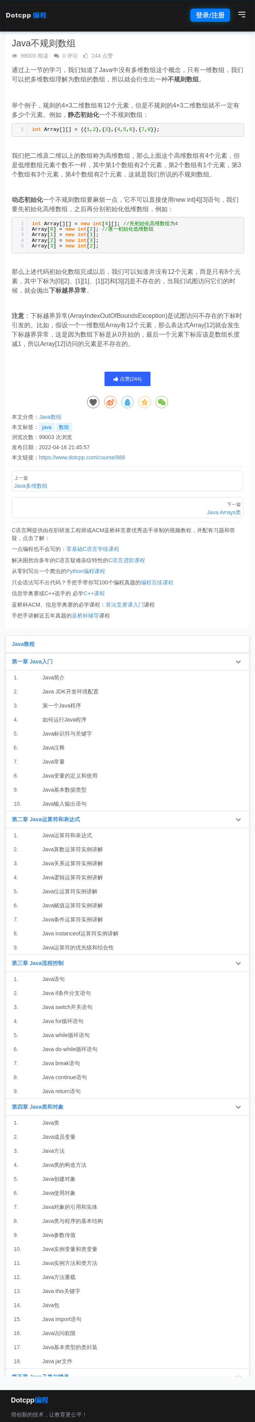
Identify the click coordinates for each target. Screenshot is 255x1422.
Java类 (51, 1123)
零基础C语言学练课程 (92, 549)
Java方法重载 (59, 1277)
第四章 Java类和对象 (38, 1107)
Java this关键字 (61, 1291)
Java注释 (53, 748)
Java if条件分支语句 (66, 993)
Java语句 (53, 979)
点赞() (127, 379)
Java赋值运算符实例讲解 (72, 905)
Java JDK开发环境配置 (70, 691)
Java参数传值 (59, 1235)
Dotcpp (26, 15)
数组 (64, 427)
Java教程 (23, 644)
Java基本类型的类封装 (70, 1347)
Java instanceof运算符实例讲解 (80, 933)
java (46, 427)
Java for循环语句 (63, 1021)
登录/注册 (210, 15)
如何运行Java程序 (64, 719)
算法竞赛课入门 (125, 605)
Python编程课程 (85, 571)
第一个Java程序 (61, 705)
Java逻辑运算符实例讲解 (72, 877)
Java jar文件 (57, 1361)
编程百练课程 (157, 582)
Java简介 (53, 677)
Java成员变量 (59, 1137)
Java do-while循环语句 (70, 1049)
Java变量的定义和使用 (70, 776)
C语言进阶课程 (126, 560)
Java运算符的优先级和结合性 (78, 947)
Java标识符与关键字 (67, 733)
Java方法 (53, 1151)
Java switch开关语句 (67, 1007)
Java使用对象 (59, 1193)
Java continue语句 (64, 1077)
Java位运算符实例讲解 (70, 891)
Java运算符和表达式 (67, 835)
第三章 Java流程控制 (38, 963)
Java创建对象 (59, 1179)
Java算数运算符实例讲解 (72, 849)
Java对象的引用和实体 (70, 1207)
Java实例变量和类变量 (70, 1249)
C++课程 (93, 593)
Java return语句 (61, 1091)
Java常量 (53, 762)
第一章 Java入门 (32, 661)
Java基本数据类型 (64, 790)
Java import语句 (61, 1319)
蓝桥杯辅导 (85, 615)
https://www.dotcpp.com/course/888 (82, 457)
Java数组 (50, 417)
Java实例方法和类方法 (70, 1263)
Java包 (51, 1305)
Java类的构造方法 (64, 1165)
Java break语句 (61, 1063)
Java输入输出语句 (64, 804)
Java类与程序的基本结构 (72, 1221)
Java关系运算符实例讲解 (72, 863)
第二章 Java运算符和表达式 (46, 819)
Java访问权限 (59, 1333)
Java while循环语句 (66, 1035)
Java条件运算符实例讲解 (72, 919)
